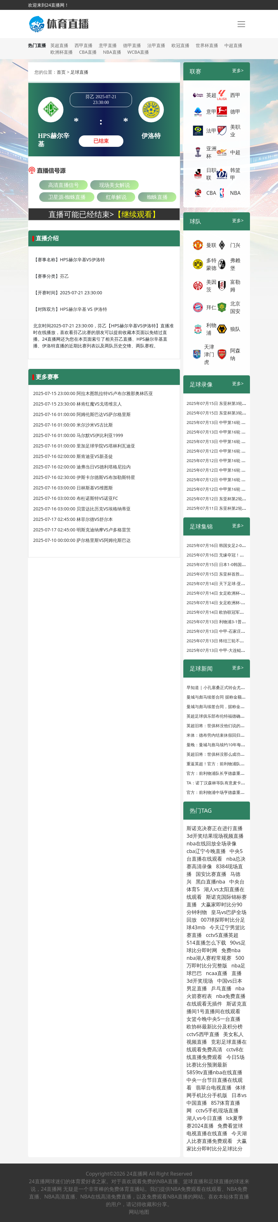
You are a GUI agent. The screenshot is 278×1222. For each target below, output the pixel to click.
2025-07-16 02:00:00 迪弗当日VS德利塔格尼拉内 (82, 467)
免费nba (231, 950)
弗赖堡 (235, 264)
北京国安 (235, 307)
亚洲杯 (211, 152)
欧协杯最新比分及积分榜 (215, 1026)
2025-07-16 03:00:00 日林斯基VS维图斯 (73, 488)
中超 (235, 152)
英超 (211, 95)
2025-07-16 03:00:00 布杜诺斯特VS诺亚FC (75, 498)
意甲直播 (108, 45)
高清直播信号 (63, 184)
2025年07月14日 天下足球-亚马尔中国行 (224, 583)
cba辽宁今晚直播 (206, 851)
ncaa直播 (217, 973)
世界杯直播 (207, 45)
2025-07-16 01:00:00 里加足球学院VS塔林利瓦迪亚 (84, 446)
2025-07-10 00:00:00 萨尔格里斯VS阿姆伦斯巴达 (82, 540)
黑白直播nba (210, 881)
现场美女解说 (114, 184)
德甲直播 (132, 45)
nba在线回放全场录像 (212, 843)
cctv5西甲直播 (203, 1034)
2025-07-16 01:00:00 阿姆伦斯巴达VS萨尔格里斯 (82, 414)
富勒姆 (235, 285)
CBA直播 (88, 52)
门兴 (235, 245)
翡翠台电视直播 (213, 1087)
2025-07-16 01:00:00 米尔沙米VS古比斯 (73, 425)
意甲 (211, 111)
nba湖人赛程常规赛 (209, 957)
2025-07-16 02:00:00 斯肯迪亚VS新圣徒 (73, 456)
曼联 (211, 245)
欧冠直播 (180, 45)
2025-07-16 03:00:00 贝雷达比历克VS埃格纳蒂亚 (82, 509)
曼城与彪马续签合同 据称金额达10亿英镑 (225, 697)
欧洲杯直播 (61, 52)
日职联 (211, 174)
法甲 (211, 130)
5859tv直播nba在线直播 (214, 1072)
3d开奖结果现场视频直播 (215, 835)
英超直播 (59, 45)
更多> (238, 70)
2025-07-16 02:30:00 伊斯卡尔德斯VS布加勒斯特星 (84, 477)
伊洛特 (100, 309)
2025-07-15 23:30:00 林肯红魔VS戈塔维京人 (77, 404)
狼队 (235, 328)
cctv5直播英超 (222, 935)
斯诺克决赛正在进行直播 (215, 828)
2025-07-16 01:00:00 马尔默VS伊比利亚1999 (78, 435)
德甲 (235, 111)
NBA (235, 192)
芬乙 (64, 276)
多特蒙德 (211, 264)
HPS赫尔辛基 (73, 309)
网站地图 (139, 1211)
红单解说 (116, 197)
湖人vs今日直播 (204, 1118)
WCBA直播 (138, 52)
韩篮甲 (235, 174)
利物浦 (211, 329)
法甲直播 (156, 45)
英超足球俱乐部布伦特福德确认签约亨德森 (226, 716)
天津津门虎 (209, 354)
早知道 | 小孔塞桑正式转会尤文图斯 (220, 687)
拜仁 (211, 307)
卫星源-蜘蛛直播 (67, 197)
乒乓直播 (221, 988)
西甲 (235, 95)
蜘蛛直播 (157, 197)
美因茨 (211, 285)
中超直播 (233, 45)
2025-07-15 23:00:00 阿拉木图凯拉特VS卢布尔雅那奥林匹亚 (93, 393)
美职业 (235, 130)
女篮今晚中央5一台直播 (213, 1018)
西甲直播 (83, 45)
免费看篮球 (230, 1125)
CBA (211, 192)
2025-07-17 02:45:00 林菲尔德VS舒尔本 (73, 519)
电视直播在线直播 (207, 1133)
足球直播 (79, 72)
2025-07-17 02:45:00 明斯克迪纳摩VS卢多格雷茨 (82, 530)
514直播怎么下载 (206, 942)
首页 (61, 72)
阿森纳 (235, 354)
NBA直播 (112, 52)
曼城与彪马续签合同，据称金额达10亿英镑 (226, 706)
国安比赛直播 (211, 873)
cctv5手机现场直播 (217, 1110)
